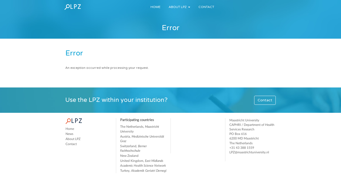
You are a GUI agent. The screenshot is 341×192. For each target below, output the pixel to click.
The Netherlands (139, 129)
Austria (142, 139)
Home (155, 7)
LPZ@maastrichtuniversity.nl (249, 152)
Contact (206, 7)
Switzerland (133, 148)
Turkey (143, 170)
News (69, 133)
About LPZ (73, 139)
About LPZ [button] (179, 7)
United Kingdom (143, 163)
